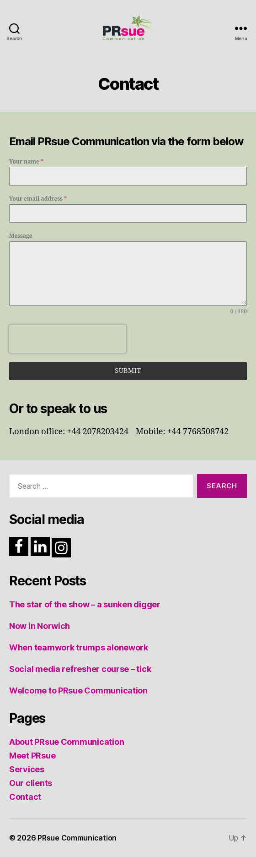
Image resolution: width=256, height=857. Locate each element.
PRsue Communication (77, 837)
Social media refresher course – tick (80, 669)
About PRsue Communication (66, 742)
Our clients (30, 783)
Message (20, 236)
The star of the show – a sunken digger (84, 604)
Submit (128, 371)
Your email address (38, 199)
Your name (26, 161)
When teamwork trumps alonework (78, 647)
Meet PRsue (32, 755)
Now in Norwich (39, 626)
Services (26, 769)
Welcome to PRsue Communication (78, 690)
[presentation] (67, 339)
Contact (25, 797)
